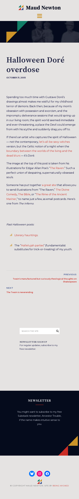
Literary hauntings (26, 235)
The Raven (57, 168)
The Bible (24, 194)
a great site (49, 185)
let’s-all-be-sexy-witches (54, 141)
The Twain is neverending (19, 292)
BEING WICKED (61, 485)
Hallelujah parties (32, 245)
